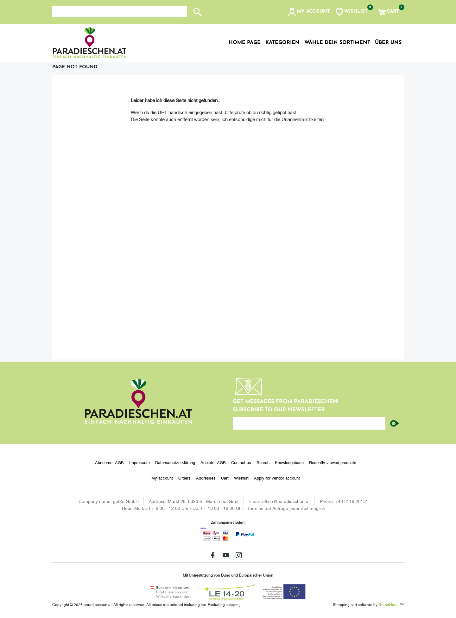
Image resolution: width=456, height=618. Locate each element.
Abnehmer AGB (109, 462)
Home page (245, 42)
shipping (233, 604)
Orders (184, 478)
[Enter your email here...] (309, 423)
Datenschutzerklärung (175, 462)
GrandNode (388, 604)
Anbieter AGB (213, 462)
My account (162, 478)
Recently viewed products (332, 462)
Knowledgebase (289, 462)
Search (262, 462)
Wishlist (241, 478)
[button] (308, 12)
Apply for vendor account (277, 478)
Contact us (241, 462)
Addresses (206, 478)
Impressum (139, 462)
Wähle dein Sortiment (337, 42)
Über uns (388, 42)
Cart (225, 478)
